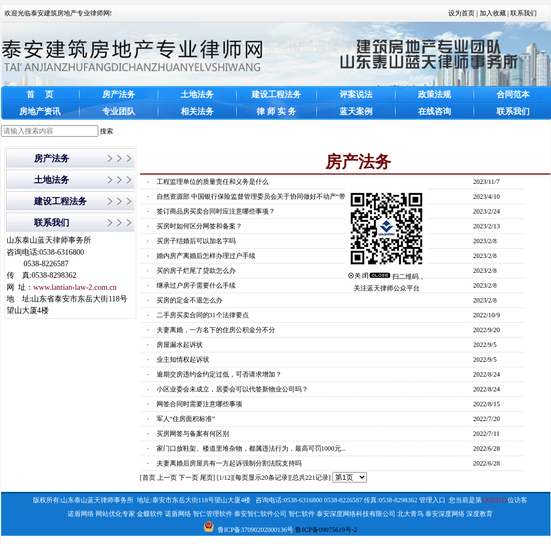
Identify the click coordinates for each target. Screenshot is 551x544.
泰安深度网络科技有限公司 (356, 514)
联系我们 (523, 13)
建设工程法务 (60, 201)
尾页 (206, 477)
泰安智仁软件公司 (260, 514)
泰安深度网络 (445, 514)
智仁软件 (301, 514)
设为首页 (461, 13)
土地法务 (51, 179)
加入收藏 (493, 13)
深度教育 (479, 514)
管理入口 (432, 500)
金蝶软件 (150, 514)
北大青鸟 (410, 514)
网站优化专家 (115, 514)
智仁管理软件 (212, 514)
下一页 (188, 477)
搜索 (106, 131)
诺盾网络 (81, 514)
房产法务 (51, 158)
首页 (148, 477)
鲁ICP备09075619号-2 (326, 530)
